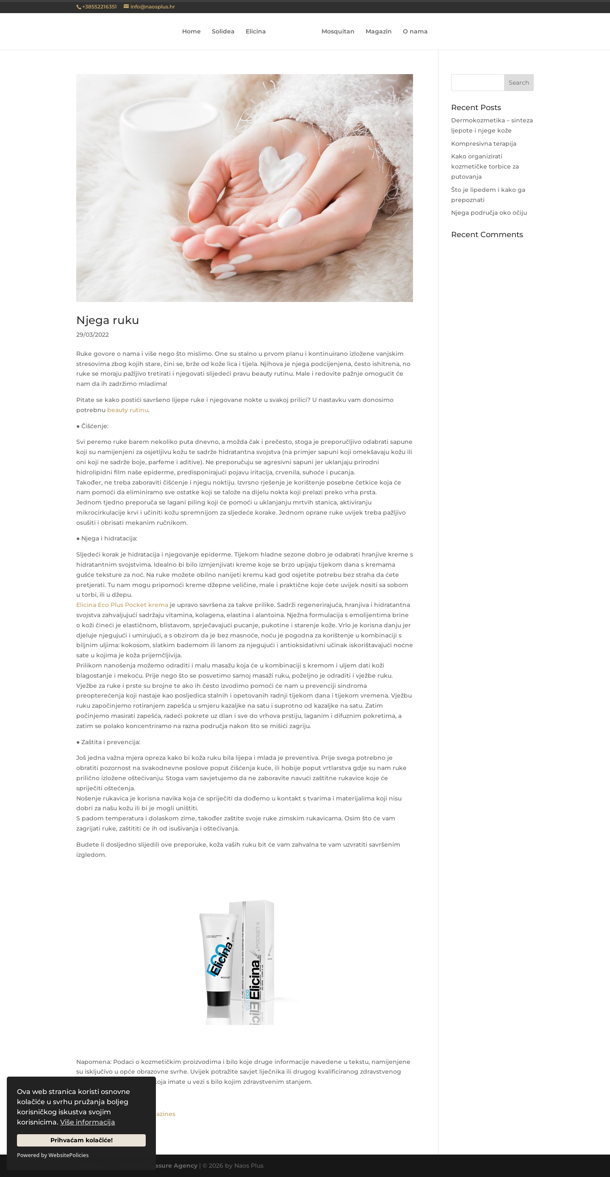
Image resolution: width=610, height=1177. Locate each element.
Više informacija (87, 1122)
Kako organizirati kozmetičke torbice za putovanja (485, 166)
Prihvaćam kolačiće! (81, 1140)
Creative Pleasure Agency (157, 1165)
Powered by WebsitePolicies (53, 1155)
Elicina (259, 31)
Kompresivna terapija (483, 143)
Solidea (226, 31)
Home (194, 31)
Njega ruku (107, 320)
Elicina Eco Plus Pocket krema (122, 605)
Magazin (376, 31)
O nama (412, 31)
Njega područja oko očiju (489, 212)
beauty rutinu (127, 410)
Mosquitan (335, 31)
